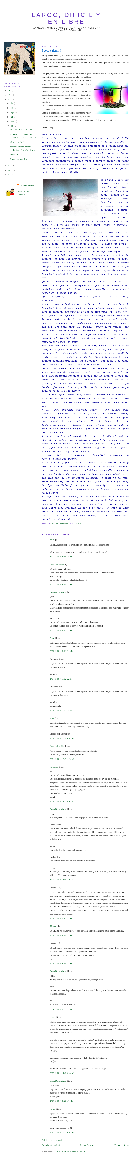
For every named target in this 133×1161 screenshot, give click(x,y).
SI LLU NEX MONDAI (21, 129)
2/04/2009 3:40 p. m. (61, 935)
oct (12, 107)
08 (9, 165)
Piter (52, 638)
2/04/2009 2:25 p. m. (61, 918)
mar (13, 121)
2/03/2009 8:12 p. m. (61, 630)
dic (12, 103)
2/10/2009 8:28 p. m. (61, 1101)
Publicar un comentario (52, 1140)
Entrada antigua (121, 1145)
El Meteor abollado (18, 142)
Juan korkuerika (57, 564)
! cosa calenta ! (16, 154)
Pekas (52, 1017)
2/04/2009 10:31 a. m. (62, 759)
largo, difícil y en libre (66, 18)
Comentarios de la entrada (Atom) (70, 1151)
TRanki (53, 926)
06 (9, 174)
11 (9, 90)
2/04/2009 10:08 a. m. (62, 738)
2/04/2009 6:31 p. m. (61, 1009)
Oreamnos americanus (20, 159)
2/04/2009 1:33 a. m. (61, 710)
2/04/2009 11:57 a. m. (62, 879)
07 (9, 170)
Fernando (54, 767)
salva (52, 718)
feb (12, 125)
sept (13, 112)
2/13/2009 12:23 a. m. (62, 1132)
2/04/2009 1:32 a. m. (61, 679)
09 (9, 99)
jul (12, 116)
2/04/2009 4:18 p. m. (61, 963)
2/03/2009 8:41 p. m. (61, 651)
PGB (52, 540)
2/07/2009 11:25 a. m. (62, 1073)
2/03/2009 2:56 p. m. (61, 556)
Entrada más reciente (51, 1145)
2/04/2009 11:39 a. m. (62, 801)
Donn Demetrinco (58, 592)
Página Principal (87, 1145)
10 (9, 95)
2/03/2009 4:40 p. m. (61, 584)
